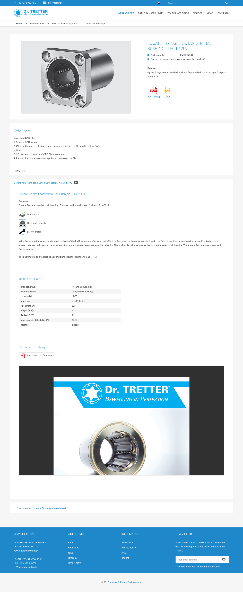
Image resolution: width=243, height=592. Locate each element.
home (71, 542)
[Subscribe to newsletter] (224, 559)
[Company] (222, 13)
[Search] (226, 3)
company (72, 557)
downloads (73, 547)
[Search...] (198, 3)
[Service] (197, 13)
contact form (74, 562)
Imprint (125, 557)
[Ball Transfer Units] (151, 13)
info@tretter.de (55, 2)
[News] (209, 13)
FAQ (72, 182)
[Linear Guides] (125, 13)
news (70, 552)
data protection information (206, 566)
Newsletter (127, 542)
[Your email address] (197, 559)
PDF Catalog (153, 92)
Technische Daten (35, 182)
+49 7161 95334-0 (26, 2)
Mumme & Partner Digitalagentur (125, 582)
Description (20, 182)
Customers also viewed (54, 508)
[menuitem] (28, 3)
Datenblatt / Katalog (56, 182)
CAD (167, 92)
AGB (124, 552)
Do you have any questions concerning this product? (178, 59)
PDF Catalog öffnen (37, 355)
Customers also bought (29, 508)
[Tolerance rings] (178, 13)
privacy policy (129, 547)
